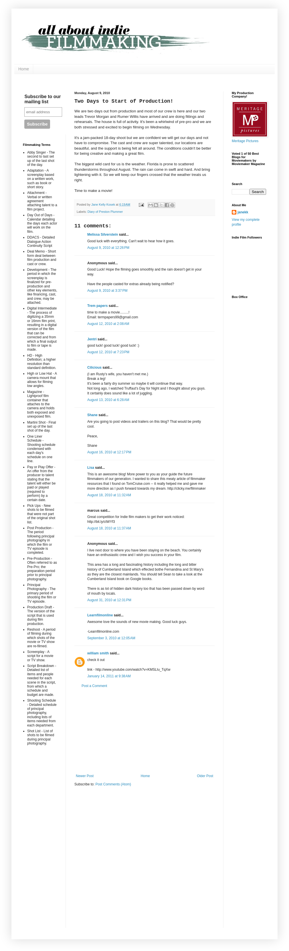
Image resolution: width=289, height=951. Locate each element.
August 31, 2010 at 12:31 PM (109, 600)
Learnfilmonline (100, 615)
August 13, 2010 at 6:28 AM (108, 400)
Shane (92, 415)
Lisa (90, 468)
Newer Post (85, 776)
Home (23, 69)
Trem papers (97, 306)
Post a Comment (94, 686)
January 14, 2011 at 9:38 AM (109, 676)
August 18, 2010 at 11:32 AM (109, 495)
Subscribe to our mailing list (42, 99)
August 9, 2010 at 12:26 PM (108, 248)
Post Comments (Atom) (113, 784)
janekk (242, 212)
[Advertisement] (144, 731)
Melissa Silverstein (102, 235)
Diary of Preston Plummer (105, 211)
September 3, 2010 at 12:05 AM (111, 638)
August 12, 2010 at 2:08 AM (108, 324)
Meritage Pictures (245, 141)
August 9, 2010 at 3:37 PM (107, 291)
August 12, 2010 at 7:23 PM (108, 352)
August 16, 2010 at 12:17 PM (109, 452)
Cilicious (94, 368)
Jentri (92, 339)
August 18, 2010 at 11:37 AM (109, 528)
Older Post (205, 776)
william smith (98, 653)
